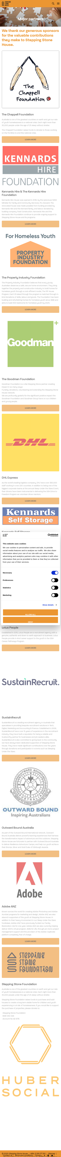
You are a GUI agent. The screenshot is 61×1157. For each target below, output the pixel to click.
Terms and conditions (24, 1155)
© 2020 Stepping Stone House (15, 1154)
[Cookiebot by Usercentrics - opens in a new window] (47, 535)
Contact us (7, 1155)
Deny (30, 622)
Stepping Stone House (6, 3)
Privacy (38, 1155)
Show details (48, 605)
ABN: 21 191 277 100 (38, 1154)
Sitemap (51, 1154)
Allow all (30, 614)
